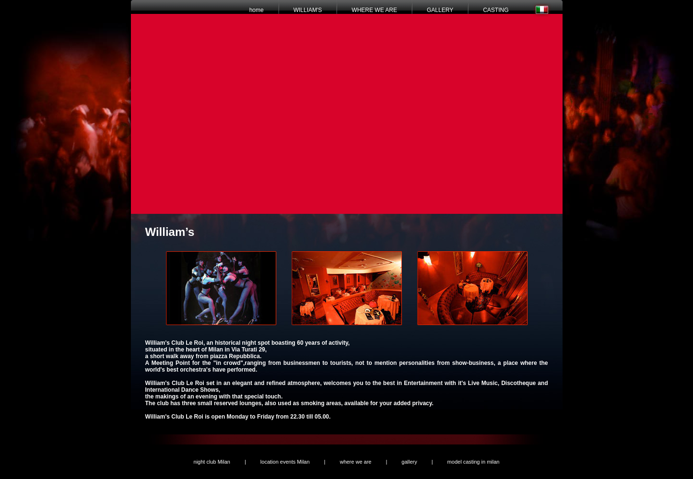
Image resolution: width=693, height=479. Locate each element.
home (256, 10)
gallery (409, 462)
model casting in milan (473, 462)
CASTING (495, 10)
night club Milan (212, 462)
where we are (355, 462)
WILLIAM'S (308, 10)
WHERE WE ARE (374, 10)
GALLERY (440, 10)
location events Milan (285, 462)
